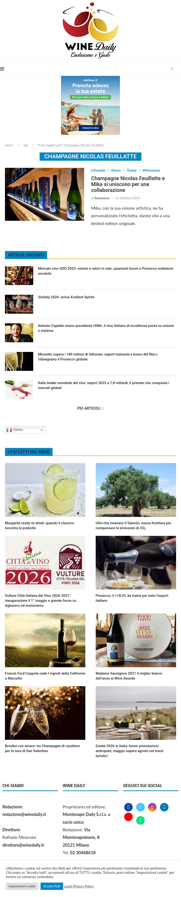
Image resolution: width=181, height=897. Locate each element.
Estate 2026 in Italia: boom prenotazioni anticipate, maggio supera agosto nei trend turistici (129, 751)
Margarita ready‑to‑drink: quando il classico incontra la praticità (39, 525)
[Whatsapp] (140, 820)
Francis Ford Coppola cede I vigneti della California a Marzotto (45, 675)
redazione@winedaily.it (24, 814)
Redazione (102, 198)
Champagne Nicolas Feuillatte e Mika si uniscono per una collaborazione (128, 184)
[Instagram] (153, 807)
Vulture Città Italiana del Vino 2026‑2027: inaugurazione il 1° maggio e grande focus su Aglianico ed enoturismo (40, 601)
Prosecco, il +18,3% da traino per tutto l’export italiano (132, 598)
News (116, 170)
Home (9, 145)
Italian (14, 430)
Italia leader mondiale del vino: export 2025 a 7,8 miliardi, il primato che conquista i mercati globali (103, 385)
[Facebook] (172, 69)
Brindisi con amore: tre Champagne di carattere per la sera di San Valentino (42, 748)
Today (131, 170)
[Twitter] (141, 807)
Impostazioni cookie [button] (22, 886)
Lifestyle (98, 170)
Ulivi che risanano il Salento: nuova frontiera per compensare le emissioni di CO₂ (133, 525)
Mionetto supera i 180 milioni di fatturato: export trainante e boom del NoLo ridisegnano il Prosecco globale (97, 356)
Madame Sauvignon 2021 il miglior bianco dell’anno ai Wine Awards (129, 675)
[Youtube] (129, 820)
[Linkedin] (164, 807)
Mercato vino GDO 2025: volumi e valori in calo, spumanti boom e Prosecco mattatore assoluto (105, 271)
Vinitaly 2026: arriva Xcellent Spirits (66, 297)
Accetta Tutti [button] (51, 886)
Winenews (151, 170)
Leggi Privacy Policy (79, 886)
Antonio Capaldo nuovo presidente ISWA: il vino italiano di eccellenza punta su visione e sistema (106, 328)
